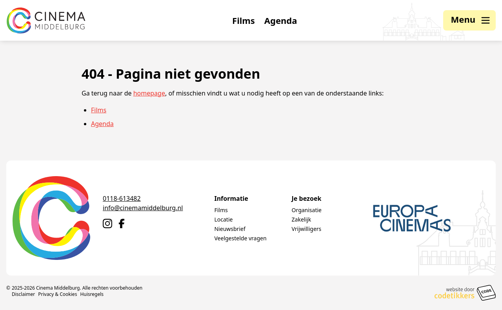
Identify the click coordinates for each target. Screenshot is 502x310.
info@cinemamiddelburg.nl (143, 208)
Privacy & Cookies (57, 294)
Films (243, 20)
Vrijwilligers (307, 228)
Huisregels (92, 294)
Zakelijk (301, 219)
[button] (469, 20)
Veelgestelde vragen (240, 238)
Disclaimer (23, 294)
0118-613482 (122, 198)
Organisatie (307, 210)
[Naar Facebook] (121, 223)
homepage (149, 93)
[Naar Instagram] (107, 223)
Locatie (223, 219)
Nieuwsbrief (229, 228)
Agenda (280, 20)
